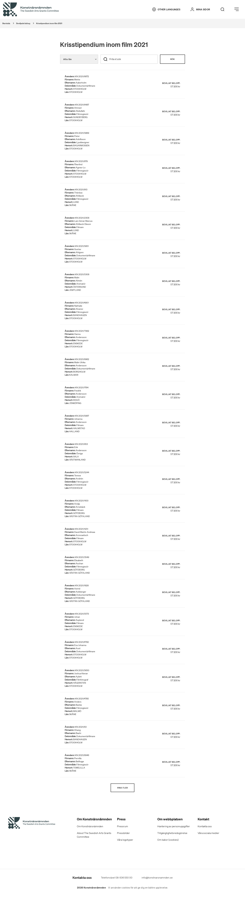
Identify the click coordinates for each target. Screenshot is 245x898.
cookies (126, 887)
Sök (172, 59)
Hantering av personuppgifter (173, 826)
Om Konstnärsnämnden (90, 826)
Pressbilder (123, 833)
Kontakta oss (205, 826)
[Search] (222, 9)
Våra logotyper (125, 839)
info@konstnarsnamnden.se (157, 877)
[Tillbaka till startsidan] (31, 10)
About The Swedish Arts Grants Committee (94, 834)
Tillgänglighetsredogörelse (172, 833)
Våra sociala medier (208, 833)
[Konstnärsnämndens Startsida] (31, 823)
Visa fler (122, 787)
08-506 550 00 (123, 877)
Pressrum (122, 826)
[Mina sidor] (200, 9)
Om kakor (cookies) (168, 839)
